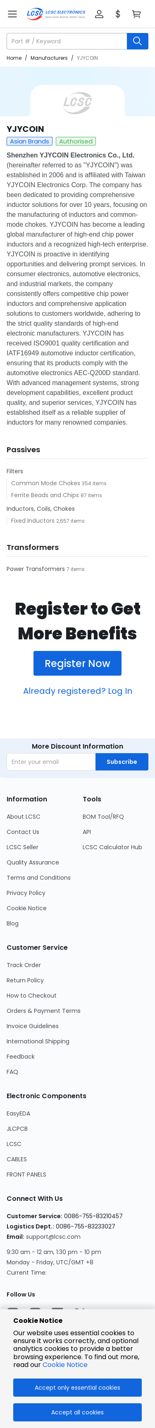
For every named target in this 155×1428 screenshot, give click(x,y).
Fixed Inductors (33, 521)
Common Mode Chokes (46, 483)
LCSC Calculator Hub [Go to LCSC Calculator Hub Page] (112, 847)
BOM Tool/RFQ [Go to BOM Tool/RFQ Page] (103, 817)
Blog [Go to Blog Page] (13, 923)
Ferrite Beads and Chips (46, 495)
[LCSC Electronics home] (56, 14)
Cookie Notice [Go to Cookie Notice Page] (27, 908)
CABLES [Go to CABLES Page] (17, 1159)
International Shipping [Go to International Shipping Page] (38, 1041)
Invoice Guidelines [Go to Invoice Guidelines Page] (33, 1026)
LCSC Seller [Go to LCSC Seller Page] (22, 847)
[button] (99, 14)
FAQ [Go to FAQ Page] (12, 1072)
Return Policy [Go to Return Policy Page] (25, 980)
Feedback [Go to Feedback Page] (21, 1056)
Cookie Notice (65, 1364)
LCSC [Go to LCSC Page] (14, 1144)
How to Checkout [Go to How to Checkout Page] (32, 995)
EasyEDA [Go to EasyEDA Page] (18, 1113)
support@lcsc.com (53, 1237)
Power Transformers (37, 569)
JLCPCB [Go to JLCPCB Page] (17, 1129)
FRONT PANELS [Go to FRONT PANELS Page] (26, 1174)
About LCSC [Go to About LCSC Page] (24, 817)
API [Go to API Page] (87, 832)
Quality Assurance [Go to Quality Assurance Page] (33, 862)
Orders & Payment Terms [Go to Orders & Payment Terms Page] (44, 1011)
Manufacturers (49, 57)
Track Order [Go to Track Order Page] (24, 965)
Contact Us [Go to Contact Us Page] (23, 832)
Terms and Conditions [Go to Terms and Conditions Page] (39, 878)
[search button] (137, 41)
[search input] (68, 41)
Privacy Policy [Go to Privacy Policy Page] (26, 893)
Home (14, 57)
